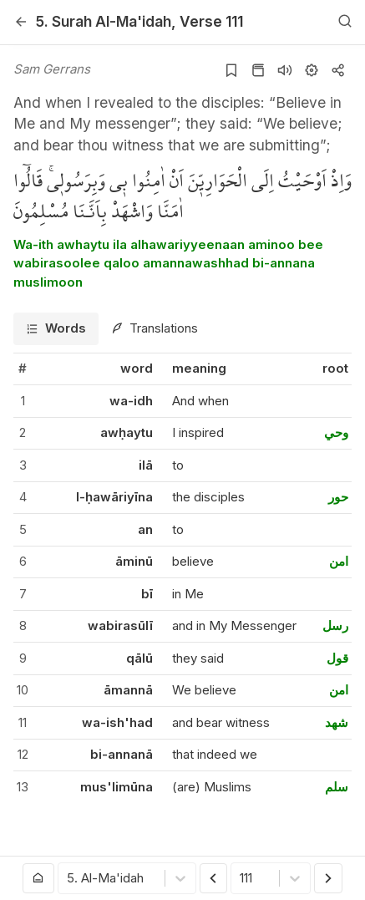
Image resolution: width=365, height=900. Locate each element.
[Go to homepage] (38, 878)
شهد (336, 722)
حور (338, 497)
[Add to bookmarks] (231, 70)
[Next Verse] (328, 878)
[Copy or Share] (338, 70)
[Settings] (311, 70)
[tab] (56, 329)
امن (338, 561)
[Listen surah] (284, 70)
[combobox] (68, 878)
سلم (336, 787)
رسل (335, 625)
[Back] (21, 22)
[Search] (345, 22)
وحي (336, 432)
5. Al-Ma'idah (103, 21)
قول (337, 658)
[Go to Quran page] (258, 70)
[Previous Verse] (214, 878)
